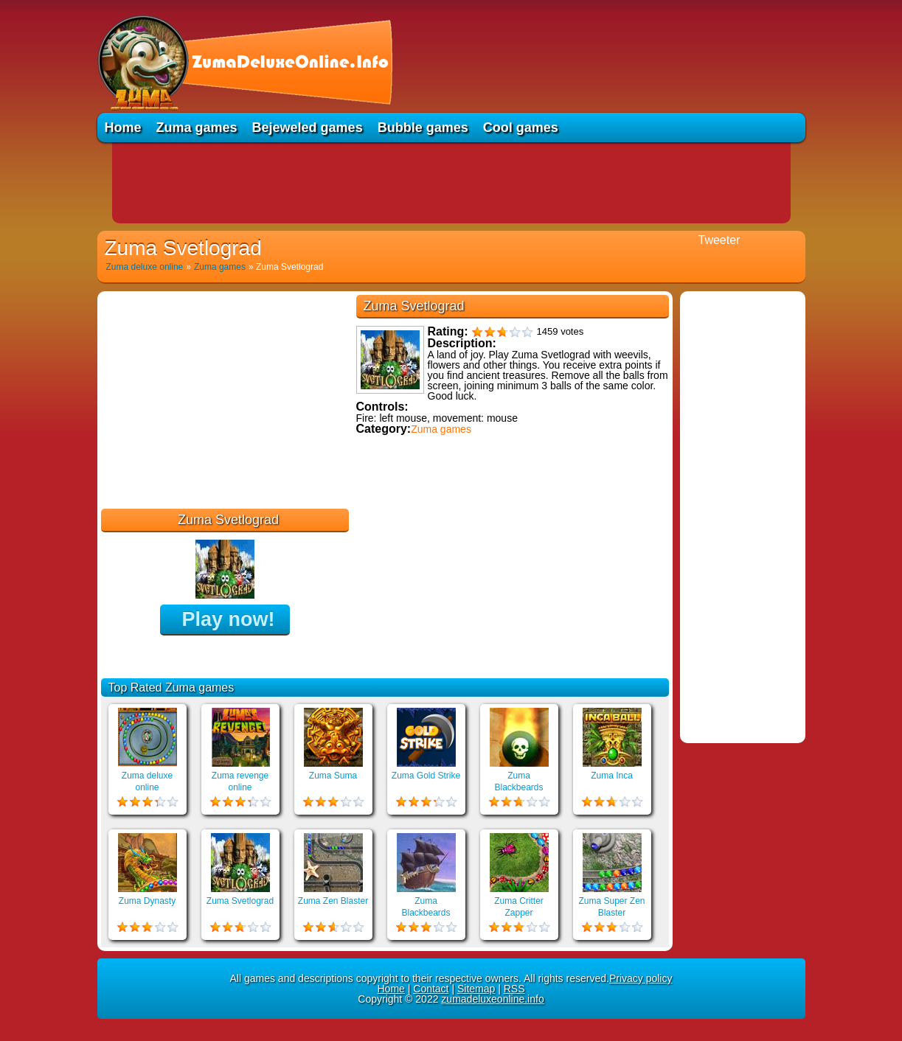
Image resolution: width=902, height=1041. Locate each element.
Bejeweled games (307, 127)
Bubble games (423, 127)
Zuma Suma (333, 775)
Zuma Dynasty (147, 901)
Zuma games (196, 127)
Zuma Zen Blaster (333, 901)
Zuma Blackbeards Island (518, 787)
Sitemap (476, 989)
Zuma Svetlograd (240, 901)
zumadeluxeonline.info (492, 999)
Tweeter (719, 240)
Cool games (520, 127)
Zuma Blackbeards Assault (425, 913)
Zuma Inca (612, 775)
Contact (430, 989)
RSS (514, 989)
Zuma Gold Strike (426, 775)
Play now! (227, 619)
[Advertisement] (451, 183)
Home (123, 127)
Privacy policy (641, 978)
